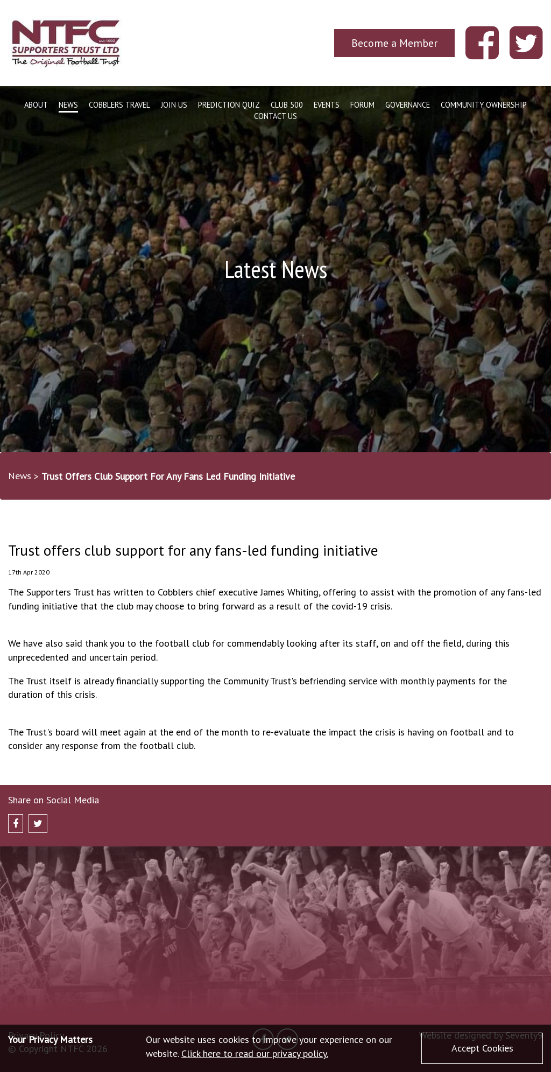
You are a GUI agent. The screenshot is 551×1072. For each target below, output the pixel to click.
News (68, 105)
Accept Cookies (482, 1048)
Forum (362, 105)
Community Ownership (484, 105)
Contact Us (275, 116)
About (36, 105)
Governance (407, 105)
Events (327, 105)
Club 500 (287, 105)
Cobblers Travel (119, 105)
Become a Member (394, 43)
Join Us (174, 105)
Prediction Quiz (229, 105)
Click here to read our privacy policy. (254, 1053)
